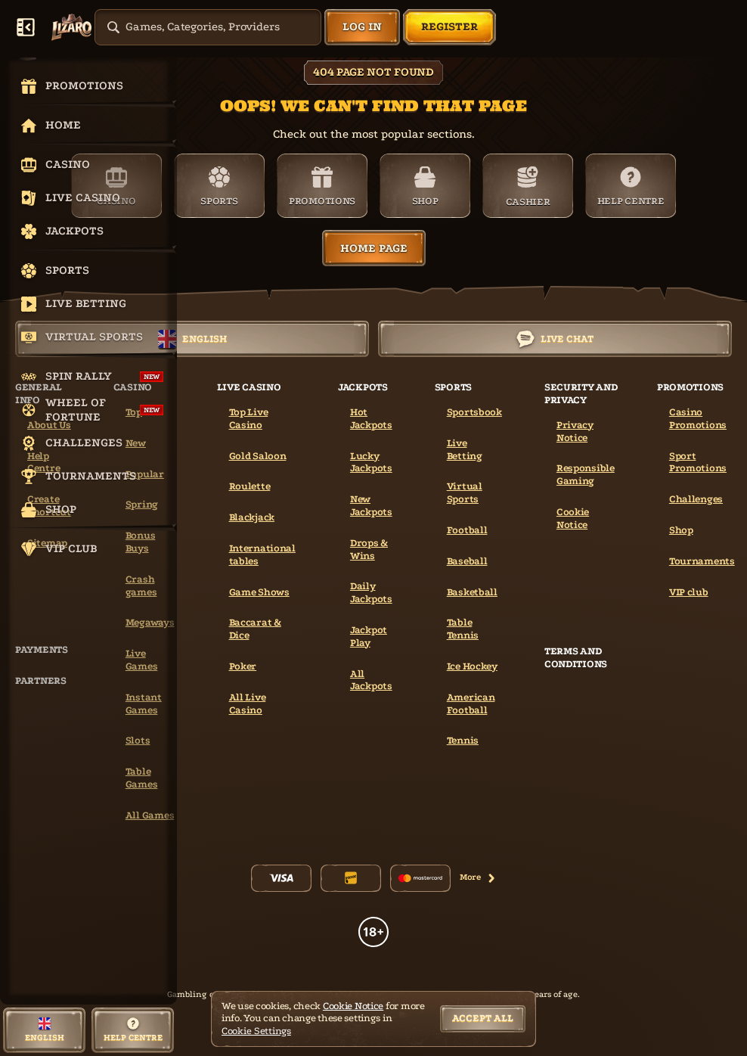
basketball (472, 592)
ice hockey (472, 666)
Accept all (482, 1017)
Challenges (696, 499)
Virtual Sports (464, 492)
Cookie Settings (256, 1030)
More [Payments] (478, 877)
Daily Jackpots (371, 592)
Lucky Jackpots (371, 462)
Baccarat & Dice (255, 629)
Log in (362, 26)
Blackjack (251, 517)
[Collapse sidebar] (25, 27)
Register (449, 26)
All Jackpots (371, 680)
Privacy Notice (575, 431)
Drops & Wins (369, 549)
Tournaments (702, 561)
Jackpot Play (368, 636)
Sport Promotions (698, 462)
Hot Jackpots (371, 418)
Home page (374, 248)
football (467, 530)
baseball (467, 561)
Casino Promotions (698, 418)
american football (471, 703)
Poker (243, 666)
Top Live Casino (248, 418)
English (192, 339)
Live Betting (464, 449)
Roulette (250, 486)
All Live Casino (247, 703)
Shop (681, 530)
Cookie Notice (572, 518)
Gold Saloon (258, 455)
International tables (262, 554)
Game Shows (259, 592)
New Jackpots (371, 505)
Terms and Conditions (575, 657)
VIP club (688, 592)
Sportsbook (474, 412)
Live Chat (555, 339)
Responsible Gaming (585, 474)
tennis (463, 740)
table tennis (463, 629)
